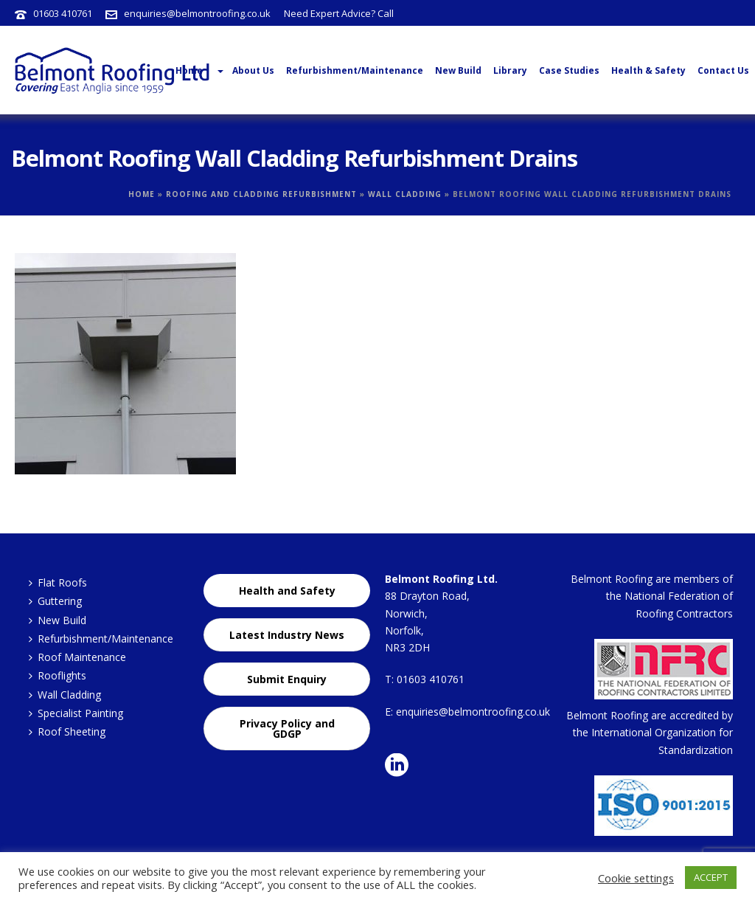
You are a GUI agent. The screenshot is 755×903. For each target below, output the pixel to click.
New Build (458, 70)
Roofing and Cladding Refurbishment (261, 194)
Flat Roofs (58, 582)
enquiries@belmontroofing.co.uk (197, 13)
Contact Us (723, 70)
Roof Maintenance (77, 657)
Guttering (55, 601)
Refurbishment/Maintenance (354, 70)
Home (141, 194)
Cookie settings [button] (636, 878)
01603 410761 (62, 13)
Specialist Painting (76, 713)
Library (510, 70)
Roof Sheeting (67, 731)
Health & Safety (648, 70)
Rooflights (57, 675)
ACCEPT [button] (711, 877)
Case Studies (569, 70)
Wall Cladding (405, 194)
